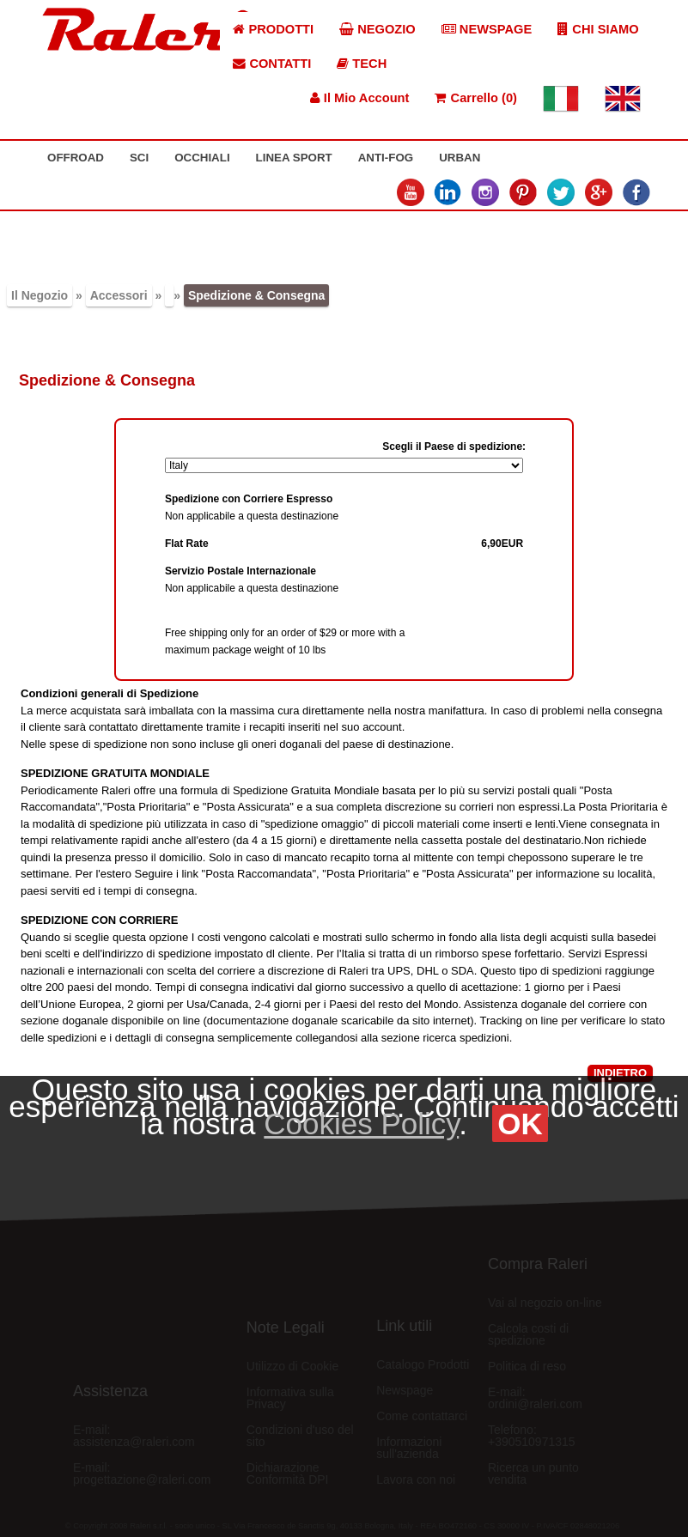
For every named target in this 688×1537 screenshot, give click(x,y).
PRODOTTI (273, 29)
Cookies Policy (361, 1123)
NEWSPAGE (487, 29)
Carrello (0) (475, 98)
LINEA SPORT (294, 157)
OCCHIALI (201, 157)
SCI (139, 157)
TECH (362, 63)
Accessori (119, 295)
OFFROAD (75, 157)
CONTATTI (272, 63)
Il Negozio (39, 295)
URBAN (459, 157)
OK (520, 1123)
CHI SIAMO (597, 29)
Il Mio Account (360, 98)
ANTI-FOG (385, 157)
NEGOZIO (377, 29)
